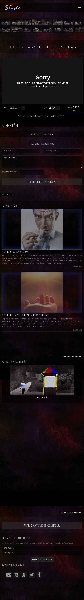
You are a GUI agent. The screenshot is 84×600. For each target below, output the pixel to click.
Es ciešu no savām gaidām (15, 252)
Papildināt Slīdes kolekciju (42, 525)
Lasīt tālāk (77, 267)
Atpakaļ (6, 194)
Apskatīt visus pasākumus (70, 512)
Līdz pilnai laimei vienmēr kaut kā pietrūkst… (26, 315)
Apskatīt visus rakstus (72, 357)
